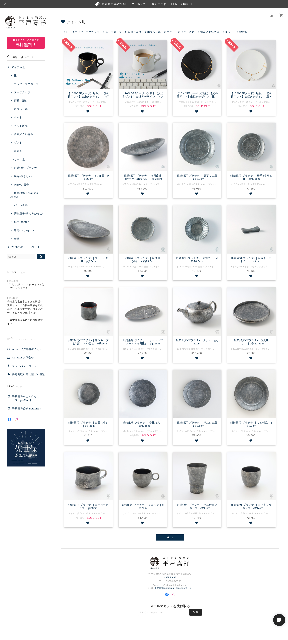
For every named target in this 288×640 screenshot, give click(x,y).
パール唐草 (21, 205)
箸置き (18, 150)
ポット (18, 117)
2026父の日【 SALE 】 (25, 247)
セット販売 (21, 125)
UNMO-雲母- (22, 184)
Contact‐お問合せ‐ (23, 357)
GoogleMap (170, 577)
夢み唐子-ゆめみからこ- (28, 213)
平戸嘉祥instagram (164, 588)
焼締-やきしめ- (23, 176)
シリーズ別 (18, 159)
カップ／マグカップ (26, 83)
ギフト (18, 142)
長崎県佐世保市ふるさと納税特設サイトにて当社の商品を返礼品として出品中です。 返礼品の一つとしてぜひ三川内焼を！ (25, 312)
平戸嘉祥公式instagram (26, 408)
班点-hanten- (22, 221)
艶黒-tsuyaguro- (24, 230)
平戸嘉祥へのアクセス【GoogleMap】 (25, 398)
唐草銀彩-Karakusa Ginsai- (24, 195)
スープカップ (22, 92)
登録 (195, 612)
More (170, 537)
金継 (16, 238)
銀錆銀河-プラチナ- (26, 167)
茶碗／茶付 (21, 100)
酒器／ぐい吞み (23, 134)
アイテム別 (18, 67)
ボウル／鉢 (21, 108)
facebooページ (184, 588)
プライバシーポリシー (25, 365)
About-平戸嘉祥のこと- (26, 349)
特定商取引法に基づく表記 (28, 374)
